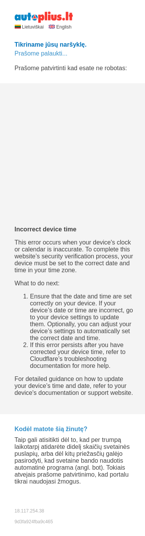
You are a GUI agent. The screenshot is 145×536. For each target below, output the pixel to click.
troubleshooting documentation (68, 362)
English (60, 27)
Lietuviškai (30, 27)
